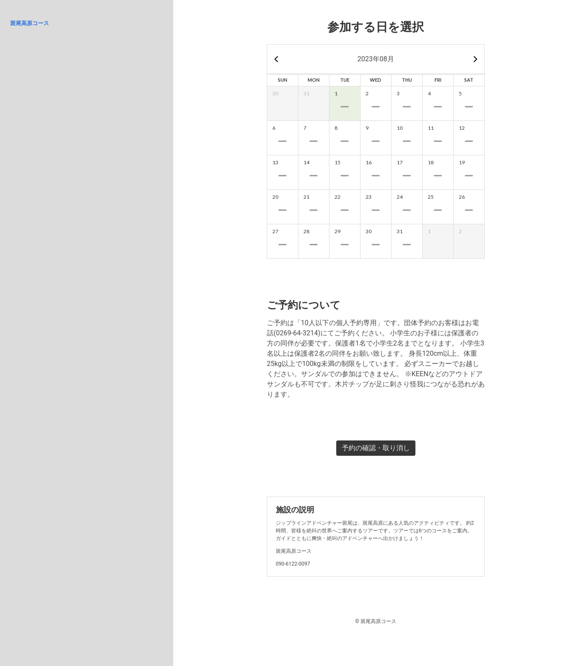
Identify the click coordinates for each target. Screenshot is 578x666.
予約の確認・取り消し (376, 448)
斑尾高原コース (29, 23)
